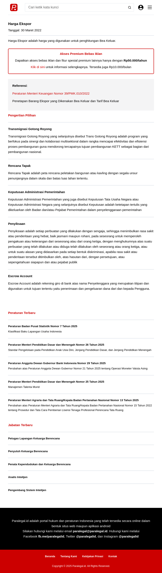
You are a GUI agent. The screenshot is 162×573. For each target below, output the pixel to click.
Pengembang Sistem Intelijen (27, 490)
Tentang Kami (68, 556)
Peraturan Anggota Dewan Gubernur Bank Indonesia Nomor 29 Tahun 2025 (56, 363)
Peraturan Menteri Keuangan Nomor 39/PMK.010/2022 (50, 93)
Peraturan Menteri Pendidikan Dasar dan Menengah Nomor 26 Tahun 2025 (56, 344)
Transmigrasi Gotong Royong (29, 129)
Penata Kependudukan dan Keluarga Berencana (39, 464)
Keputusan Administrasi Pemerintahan (36, 192)
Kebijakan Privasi (92, 556)
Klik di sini (38, 67)
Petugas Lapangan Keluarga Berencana (34, 438)
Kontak (112, 556)
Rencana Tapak (19, 165)
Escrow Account (20, 276)
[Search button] (130, 7)
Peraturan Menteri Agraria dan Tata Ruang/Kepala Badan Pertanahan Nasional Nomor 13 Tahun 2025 (73, 400)
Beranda (50, 556)
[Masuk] (140, 7)
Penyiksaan (16, 223)
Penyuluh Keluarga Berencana (28, 451)
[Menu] (150, 7)
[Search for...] (75, 7)
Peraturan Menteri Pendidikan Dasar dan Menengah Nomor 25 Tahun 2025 (56, 381)
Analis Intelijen (17, 477)
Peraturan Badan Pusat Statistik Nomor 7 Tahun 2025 (42, 326)
